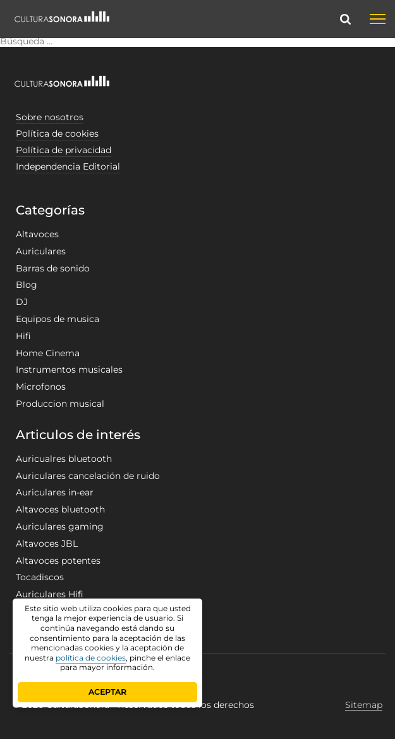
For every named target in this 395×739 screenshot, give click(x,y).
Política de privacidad (63, 150)
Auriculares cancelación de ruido (88, 475)
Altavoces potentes (58, 560)
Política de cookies (57, 133)
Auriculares (41, 251)
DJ (22, 301)
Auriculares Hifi (49, 594)
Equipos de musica (57, 319)
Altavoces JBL (47, 543)
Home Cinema (48, 353)
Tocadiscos (40, 577)
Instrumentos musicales (69, 369)
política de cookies (91, 657)
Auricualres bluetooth (64, 458)
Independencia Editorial (68, 166)
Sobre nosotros (49, 117)
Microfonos (41, 386)
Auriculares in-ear (55, 492)
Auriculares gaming (60, 526)
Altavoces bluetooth (60, 509)
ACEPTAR (107, 692)
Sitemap (363, 705)
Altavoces (37, 234)
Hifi (23, 336)
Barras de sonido (53, 268)
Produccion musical (60, 403)
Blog (26, 284)
